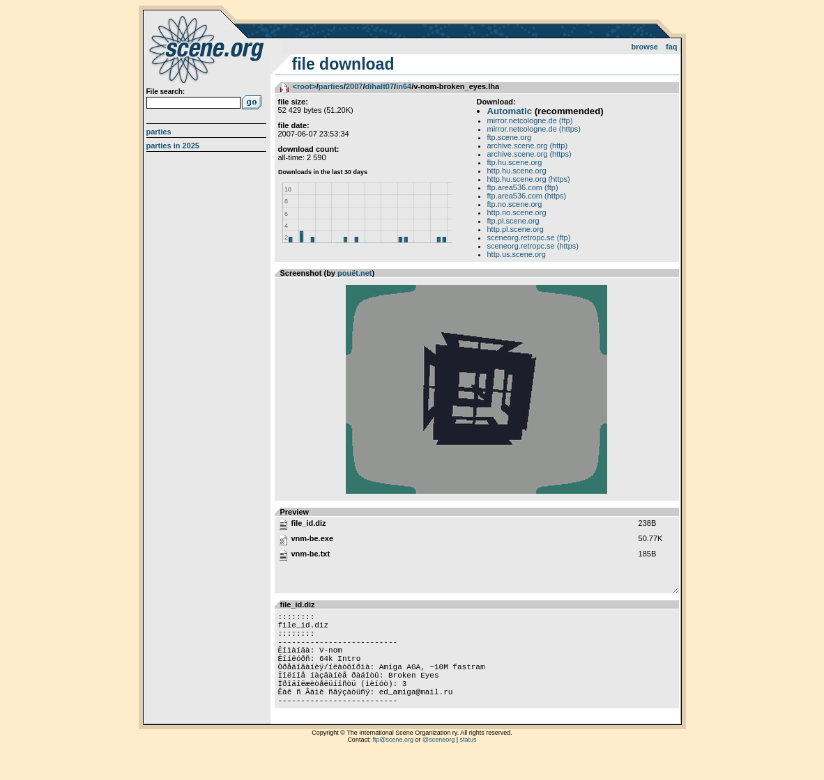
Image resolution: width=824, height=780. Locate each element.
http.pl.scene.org (515, 229)
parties (331, 86)
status (468, 762)
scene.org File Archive (208, 48)
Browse (644, 46)
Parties (158, 131)
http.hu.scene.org (517, 170)
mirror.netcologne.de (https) (534, 129)
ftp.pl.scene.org (513, 221)
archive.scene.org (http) (527, 145)
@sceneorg (438, 762)
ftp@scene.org (392, 762)
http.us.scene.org (516, 254)
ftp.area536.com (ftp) (522, 187)
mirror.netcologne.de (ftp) (530, 120)
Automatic (509, 111)
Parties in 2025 (172, 145)
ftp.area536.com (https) (527, 196)
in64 (403, 86)
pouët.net (354, 273)
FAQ (672, 46)
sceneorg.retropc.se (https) (533, 246)
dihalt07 (379, 86)
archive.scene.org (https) (529, 154)
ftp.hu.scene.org (514, 162)
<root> (304, 86)
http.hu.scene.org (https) (528, 179)
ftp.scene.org (509, 137)
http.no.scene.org (517, 212)
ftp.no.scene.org (514, 204)
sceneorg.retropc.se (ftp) (529, 237)
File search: (165, 91)
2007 (354, 86)
